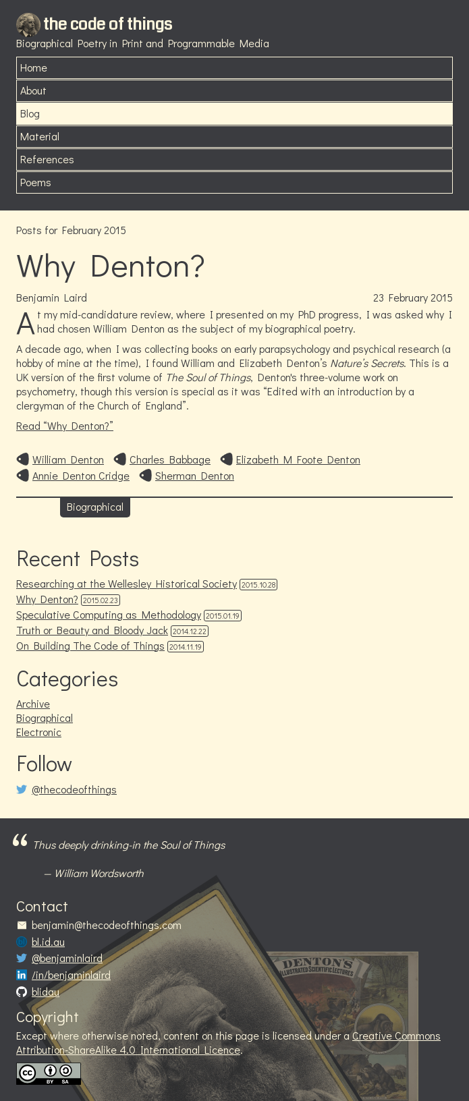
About (33, 90)
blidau (45, 991)
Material (39, 136)
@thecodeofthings (74, 789)
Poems (35, 182)
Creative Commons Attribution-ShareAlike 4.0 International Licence (228, 1042)
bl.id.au (48, 942)
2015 (442, 297)
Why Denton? (110, 264)
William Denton (68, 459)
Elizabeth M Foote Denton (298, 459)
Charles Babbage (170, 459)
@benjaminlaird (67, 958)
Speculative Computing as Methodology (108, 614)
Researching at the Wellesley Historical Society (126, 583)
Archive (33, 703)
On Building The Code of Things (90, 645)
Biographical (95, 506)
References (47, 159)
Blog (30, 113)
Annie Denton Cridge (81, 475)
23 (378, 297)
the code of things (107, 24)
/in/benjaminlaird (71, 975)
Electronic (38, 732)
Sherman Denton (194, 475)
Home (33, 67)
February (408, 297)
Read (64, 425)
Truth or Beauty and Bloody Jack (92, 630)
